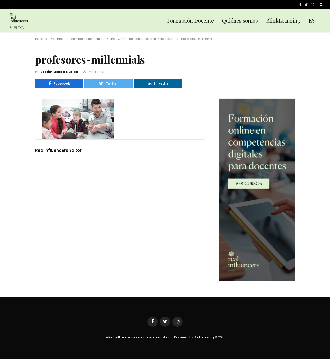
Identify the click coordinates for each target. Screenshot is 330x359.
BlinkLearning (283, 20)
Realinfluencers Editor (59, 72)
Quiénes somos (240, 20)
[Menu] (10, 4)
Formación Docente (190, 20)
